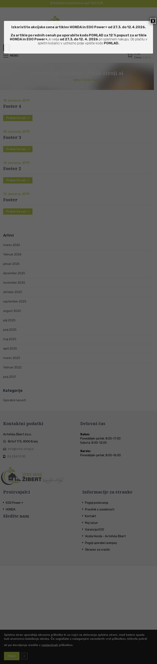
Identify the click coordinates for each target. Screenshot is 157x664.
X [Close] (153, 21)
